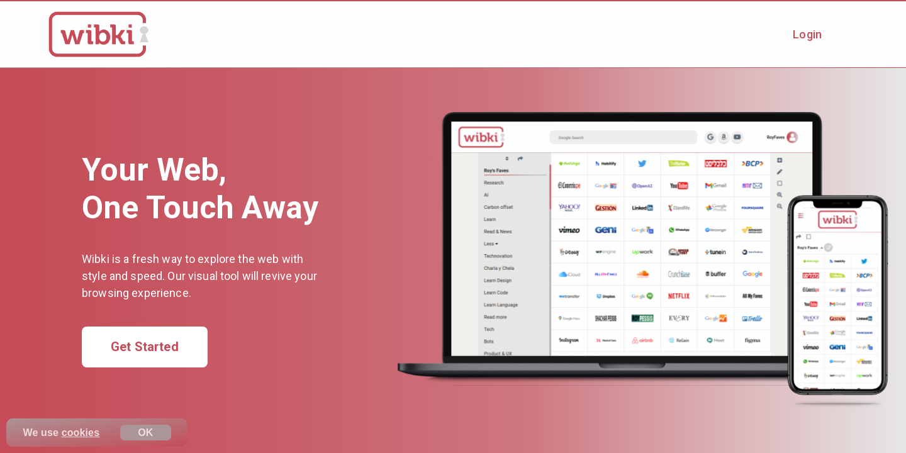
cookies (81, 432)
